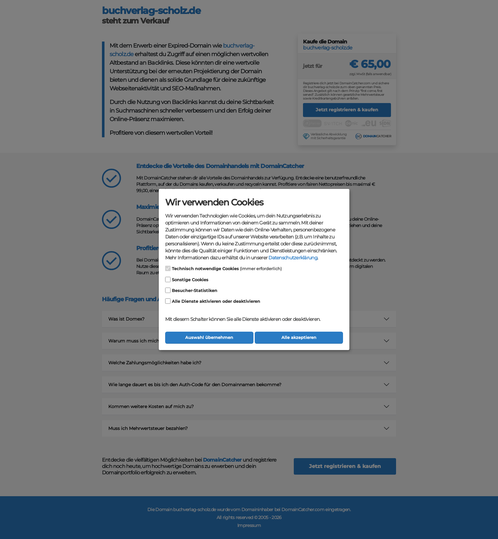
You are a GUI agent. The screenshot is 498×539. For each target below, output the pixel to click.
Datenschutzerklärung (292, 258)
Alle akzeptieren (298, 337)
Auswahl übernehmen (209, 337)
